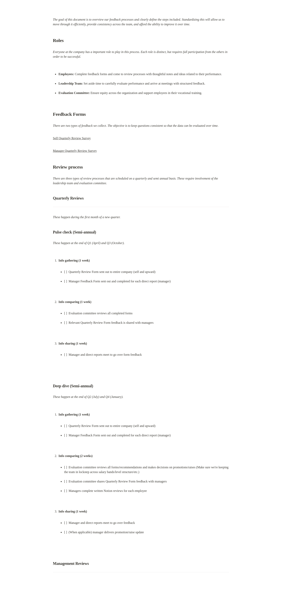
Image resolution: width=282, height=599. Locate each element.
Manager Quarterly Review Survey (75, 150)
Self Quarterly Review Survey (72, 138)
